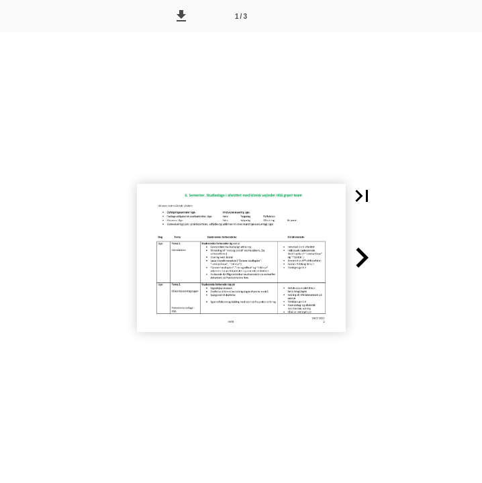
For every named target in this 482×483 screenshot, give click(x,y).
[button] (181, 16)
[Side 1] (241, 16)
